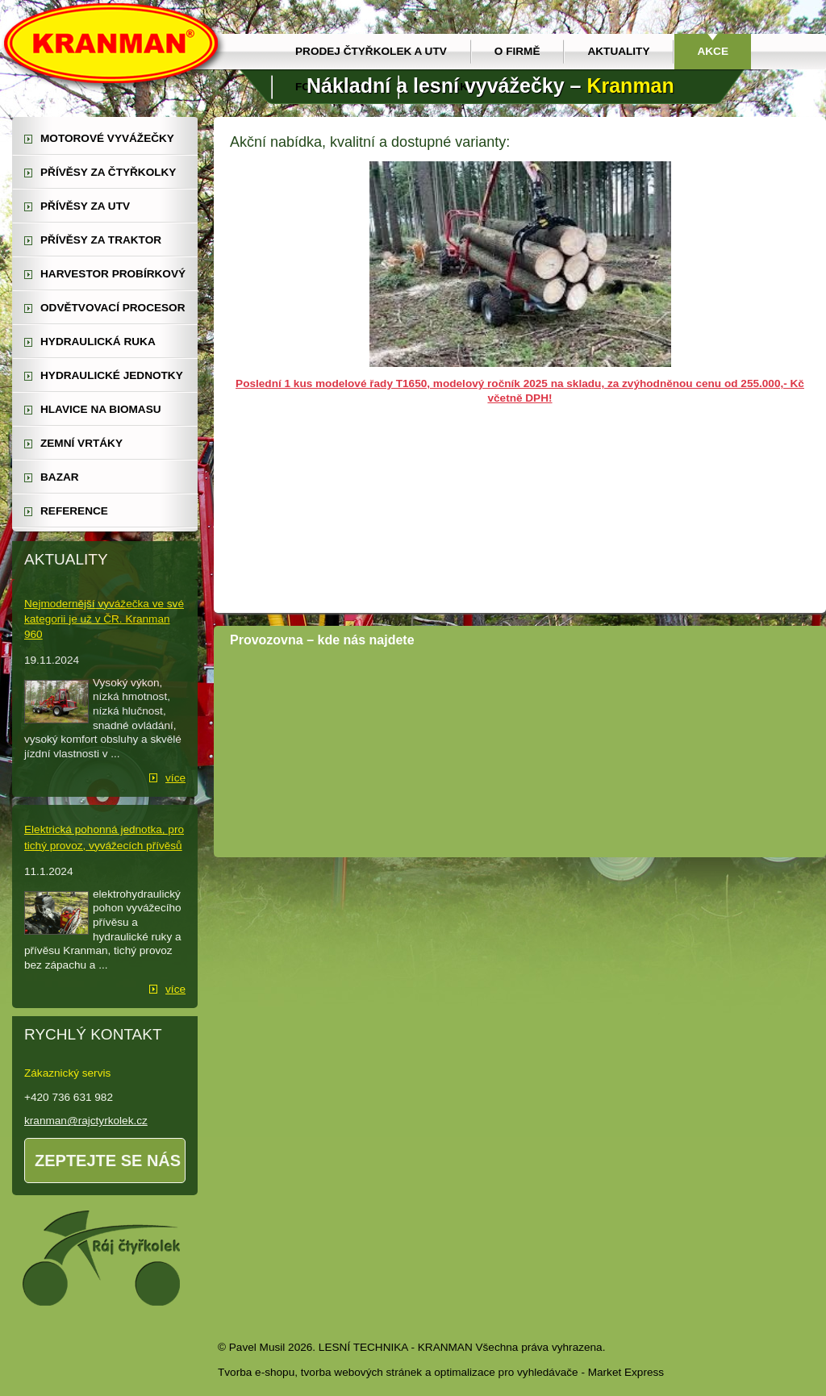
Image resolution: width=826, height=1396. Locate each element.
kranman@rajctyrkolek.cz (86, 1121)
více (175, 778)
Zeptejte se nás (108, 1160)
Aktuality (618, 51)
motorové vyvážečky (107, 138)
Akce (712, 51)
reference (74, 511)
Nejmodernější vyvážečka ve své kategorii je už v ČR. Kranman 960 (104, 619)
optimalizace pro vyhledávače (506, 1372)
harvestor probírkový (113, 274)
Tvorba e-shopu (256, 1372)
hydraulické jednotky (111, 375)
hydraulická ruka (98, 341)
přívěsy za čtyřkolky (108, 172)
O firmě (517, 51)
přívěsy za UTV (85, 206)
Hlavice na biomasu (100, 409)
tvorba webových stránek (361, 1372)
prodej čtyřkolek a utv (371, 51)
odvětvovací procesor (113, 308)
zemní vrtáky (81, 443)
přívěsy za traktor (100, 240)
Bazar (59, 477)
